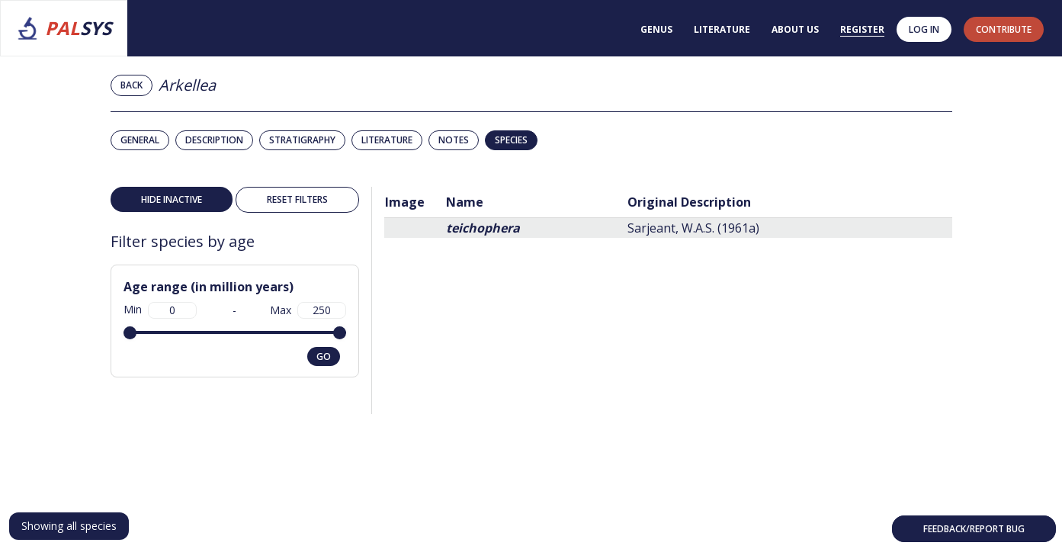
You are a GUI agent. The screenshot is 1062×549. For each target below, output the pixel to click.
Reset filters (297, 199)
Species (511, 139)
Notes (453, 139)
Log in (924, 29)
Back (131, 85)
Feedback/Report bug (974, 528)
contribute (1004, 29)
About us (795, 29)
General (139, 139)
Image (405, 202)
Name (464, 202)
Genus (656, 29)
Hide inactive (171, 199)
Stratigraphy (302, 139)
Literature (722, 29)
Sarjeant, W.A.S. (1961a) (693, 228)
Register (862, 29)
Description (214, 139)
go (323, 356)
